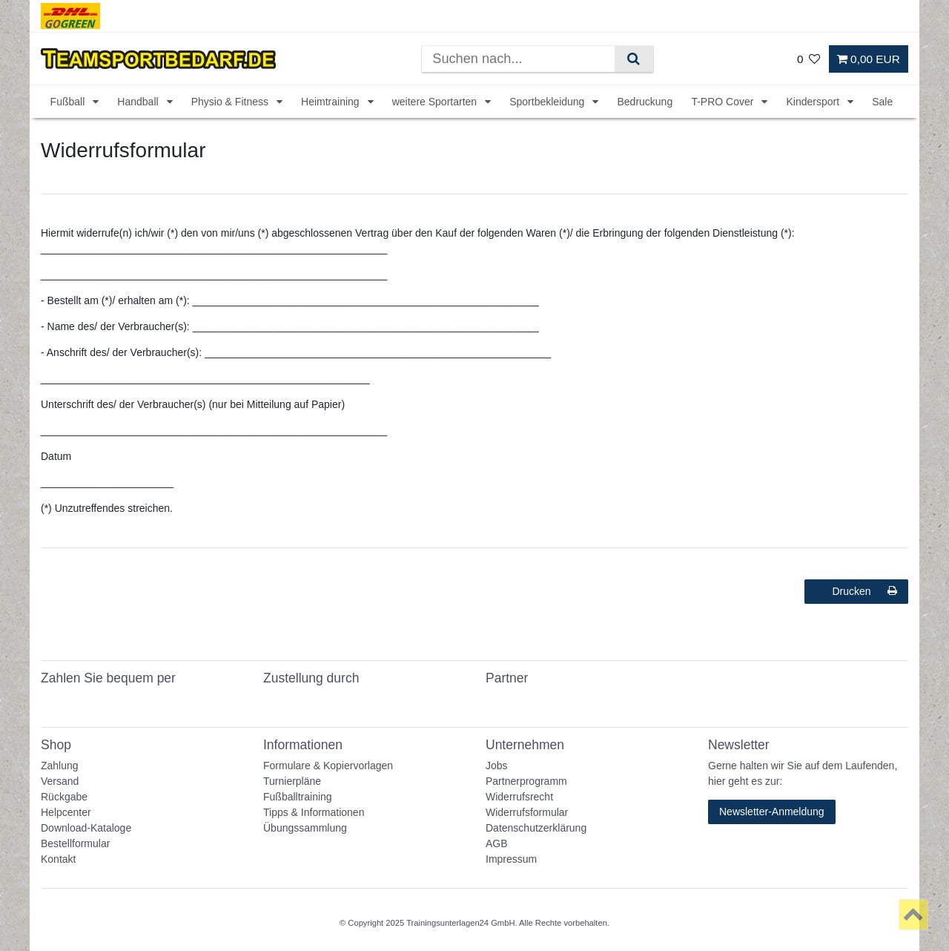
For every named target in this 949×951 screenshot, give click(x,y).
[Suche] (633, 59)
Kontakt (58, 859)
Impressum (511, 859)
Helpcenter (66, 812)
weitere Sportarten (436, 102)
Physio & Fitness (231, 102)
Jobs (497, 765)
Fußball (69, 102)
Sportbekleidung (548, 102)
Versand (60, 781)
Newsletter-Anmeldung (771, 811)
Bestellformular (75, 843)
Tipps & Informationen (313, 812)
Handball (139, 102)
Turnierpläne (292, 781)
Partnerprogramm (526, 781)
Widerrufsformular (527, 812)
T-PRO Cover (723, 102)
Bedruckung (644, 102)
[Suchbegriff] (518, 59)
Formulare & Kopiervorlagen (328, 765)
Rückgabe (64, 797)
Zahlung (60, 765)
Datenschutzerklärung (536, 828)
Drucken (864, 591)
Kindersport (813, 102)
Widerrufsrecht (519, 797)
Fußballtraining (297, 797)
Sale (882, 102)
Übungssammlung (305, 828)
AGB (497, 843)
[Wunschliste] (809, 59)
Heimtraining (331, 102)
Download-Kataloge (86, 828)
